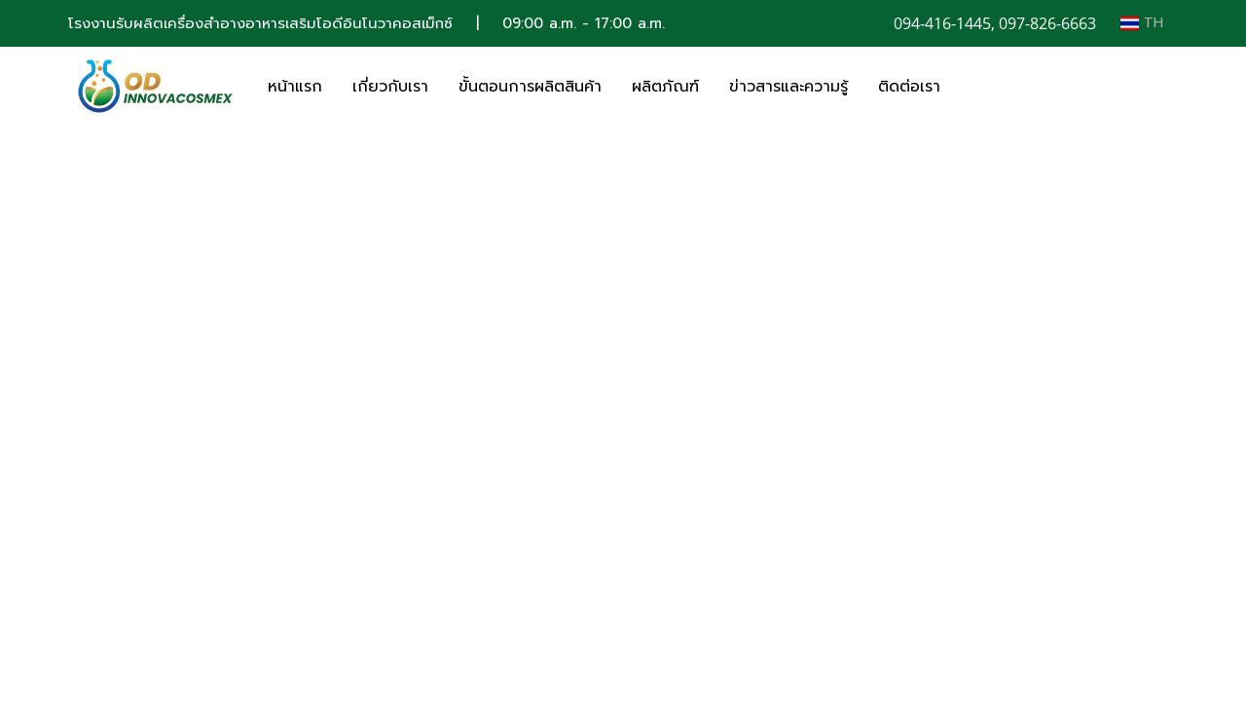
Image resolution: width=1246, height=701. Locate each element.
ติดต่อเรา (909, 86)
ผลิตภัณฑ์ (665, 86)
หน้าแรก (295, 86)
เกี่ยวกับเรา (390, 86)
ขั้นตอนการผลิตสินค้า (530, 86)
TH (1141, 23)
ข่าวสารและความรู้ (788, 86)
